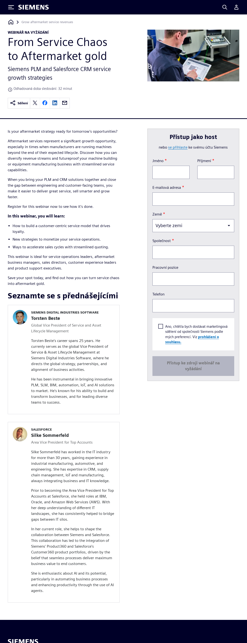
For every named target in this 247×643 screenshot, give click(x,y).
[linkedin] (55, 103)
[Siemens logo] (33, 7)
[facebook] (45, 103)
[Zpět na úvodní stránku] (11, 22)
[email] (64, 103)
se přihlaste (177, 147)
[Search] (225, 7)
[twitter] (35, 103)
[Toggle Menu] (11, 7)
